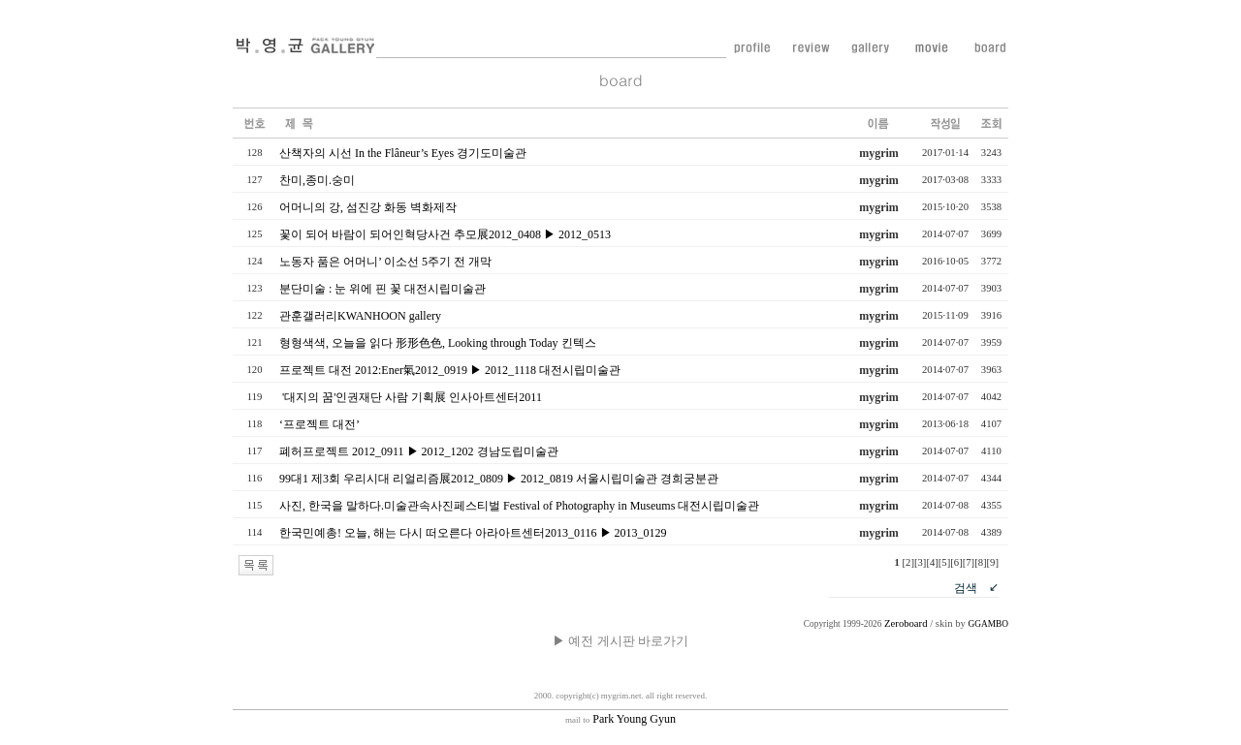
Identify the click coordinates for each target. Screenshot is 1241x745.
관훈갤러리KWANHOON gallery (360, 316)
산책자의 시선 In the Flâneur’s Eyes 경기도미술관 (402, 153)
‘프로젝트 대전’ (319, 424)
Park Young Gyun (620, 719)
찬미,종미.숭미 (317, 180)
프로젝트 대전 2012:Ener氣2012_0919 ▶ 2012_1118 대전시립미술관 (449, 370)
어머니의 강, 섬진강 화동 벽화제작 (368, 207)
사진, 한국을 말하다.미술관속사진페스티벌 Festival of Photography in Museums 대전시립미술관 (519, 505)
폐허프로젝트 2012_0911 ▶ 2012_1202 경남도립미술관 (418, 451)
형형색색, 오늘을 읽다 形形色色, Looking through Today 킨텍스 (437, 343)
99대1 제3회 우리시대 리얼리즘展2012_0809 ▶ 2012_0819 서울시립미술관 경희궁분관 (498, 478)
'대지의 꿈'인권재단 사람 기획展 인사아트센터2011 (410, 397)
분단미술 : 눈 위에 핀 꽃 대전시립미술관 (382, 288)
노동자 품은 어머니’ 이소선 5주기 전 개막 (385, 261)
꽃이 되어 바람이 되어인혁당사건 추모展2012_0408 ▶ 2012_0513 (445, 234)
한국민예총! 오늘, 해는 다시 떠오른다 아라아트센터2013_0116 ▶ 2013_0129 (473, 533)
